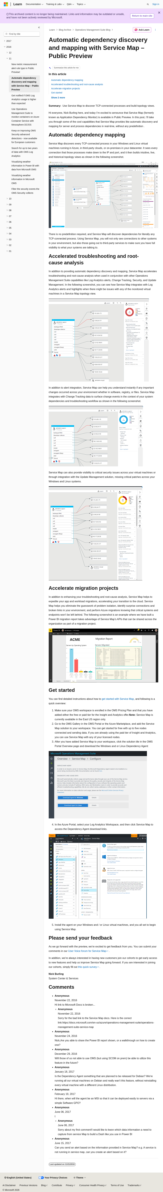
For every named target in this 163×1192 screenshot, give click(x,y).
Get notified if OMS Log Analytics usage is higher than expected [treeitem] (23, 99)
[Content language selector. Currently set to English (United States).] (18, 1177)
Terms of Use (117, 1185)
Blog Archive (65, 30)
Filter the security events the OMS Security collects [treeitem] (25, 191)
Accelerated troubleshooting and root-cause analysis (77, 84)
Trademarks (133, 1185)
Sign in (155, 4)
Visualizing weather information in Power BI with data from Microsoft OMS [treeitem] (25, 165)
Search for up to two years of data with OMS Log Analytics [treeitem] (24, 152)
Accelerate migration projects (65, 88)
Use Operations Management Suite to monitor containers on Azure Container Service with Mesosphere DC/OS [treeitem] (25, 117)
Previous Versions (28, 1185)
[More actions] (155, 29)
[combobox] (22, 34)
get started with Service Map (118, 699)
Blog (43, 1185)
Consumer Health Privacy (92, 1185)
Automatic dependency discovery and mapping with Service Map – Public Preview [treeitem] (25, 84)
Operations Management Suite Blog (92, 30)
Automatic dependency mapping (67, 80)
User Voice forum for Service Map (87, 951)
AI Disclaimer (9, 1185)
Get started (56, 92)
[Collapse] (39, 27)
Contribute (57, 1185)
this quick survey (87, 967)
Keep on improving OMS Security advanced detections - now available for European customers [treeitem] (24, 136)
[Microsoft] (6, 4)
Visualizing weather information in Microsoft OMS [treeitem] (23, 179)
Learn (52, 30)
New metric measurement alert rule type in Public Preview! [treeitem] (24, 68)
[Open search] (148, 4)
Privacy (69, 1185)
